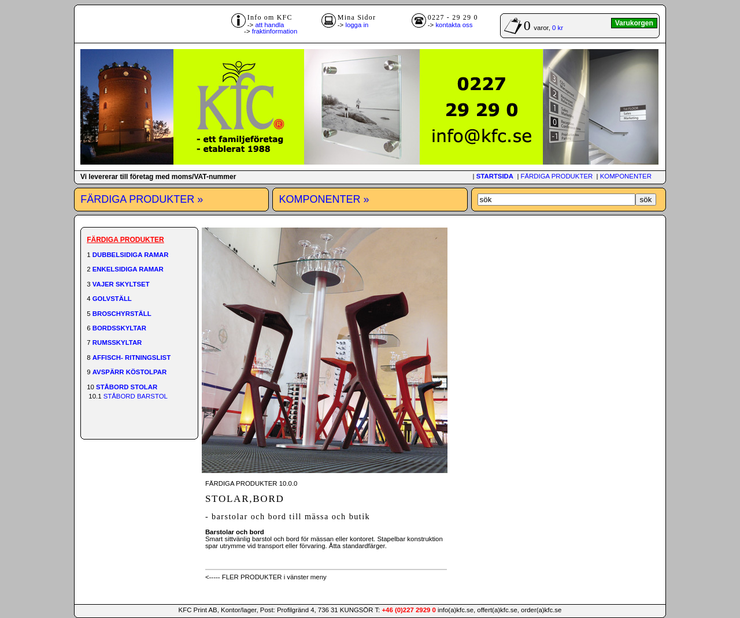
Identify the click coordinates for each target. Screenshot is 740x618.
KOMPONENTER (626, 176)
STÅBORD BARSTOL (135, 396)
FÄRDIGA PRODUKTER (557, 176)
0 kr (557, 27)
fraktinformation (275, 31)
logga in (356, 24)
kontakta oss (453, 24)
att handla (269, 24)
